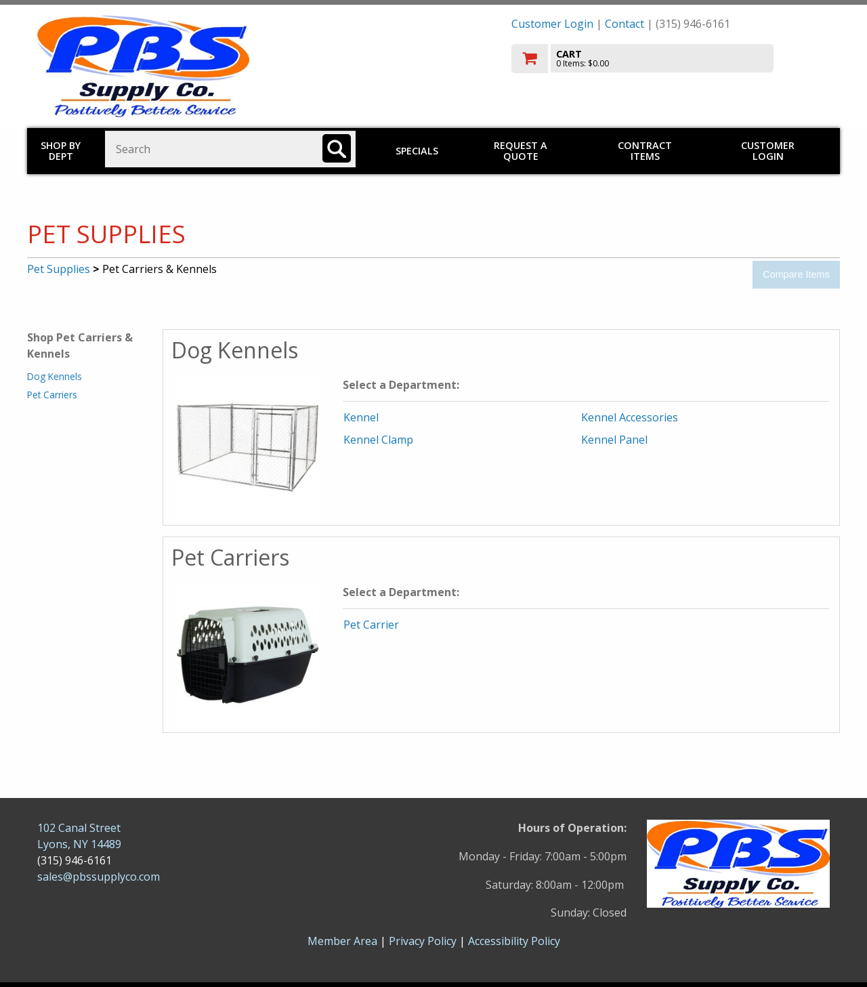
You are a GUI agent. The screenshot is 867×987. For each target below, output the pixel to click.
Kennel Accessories (629, 417)
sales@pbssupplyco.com (98, 876)
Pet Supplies (58, 268)
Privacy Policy (424, 940)
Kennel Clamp (378, 439)
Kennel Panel (614, 439)
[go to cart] (670, 58)
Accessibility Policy (514, 940)
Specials (417, 150)
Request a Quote (520, 151)
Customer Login (552, 23)
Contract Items (645, 151)
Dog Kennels (54, 376)
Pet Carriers (52, 394)
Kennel (361, 417)
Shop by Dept (61, 151)
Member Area (342, 940)
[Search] (336, 148)
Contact (624, 23)
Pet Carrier (371, 624)
